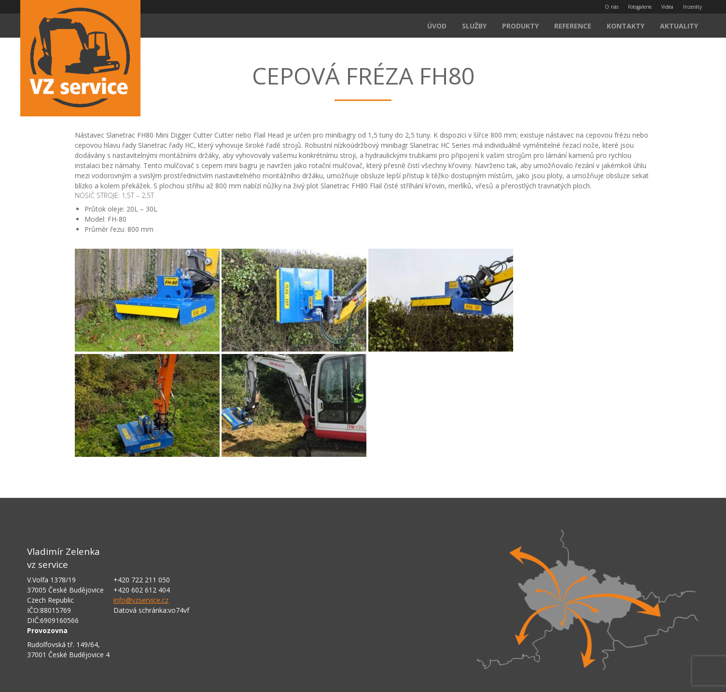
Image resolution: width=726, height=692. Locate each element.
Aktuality (679, 25)
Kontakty (625, 25)
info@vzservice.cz (140, 600)
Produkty (520, 25)
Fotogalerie (640, 6)
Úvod (437, 25)
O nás (611, 6)
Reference (572, 25)
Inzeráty (692, 6)
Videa (667, 6)
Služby (474, 25)
